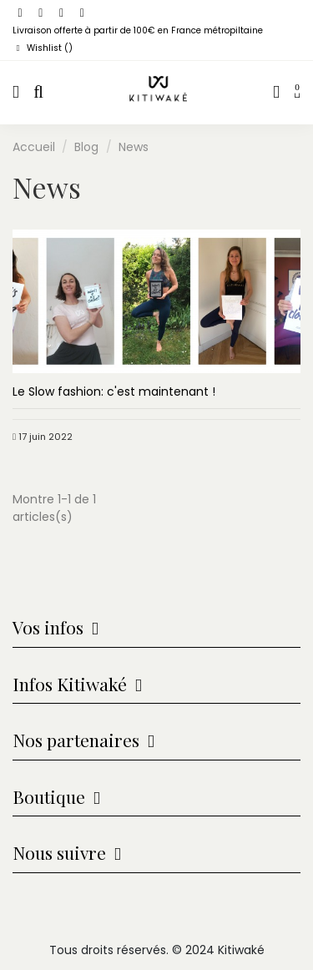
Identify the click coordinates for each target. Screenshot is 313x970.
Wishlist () (43, 48)
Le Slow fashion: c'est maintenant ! (114, 391)
